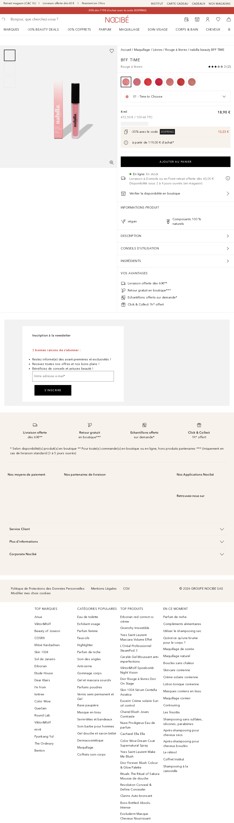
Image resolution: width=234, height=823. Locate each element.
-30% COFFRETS (79, 29)
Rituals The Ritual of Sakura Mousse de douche (140, 776)
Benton (39, 750)
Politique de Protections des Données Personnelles (48, 588)
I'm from (40, 687)
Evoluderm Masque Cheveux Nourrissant (135, 816)
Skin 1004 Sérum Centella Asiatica (138, 692)
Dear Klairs (42, 680)
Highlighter (85, 645)
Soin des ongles (89, 659)
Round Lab (42, 715)
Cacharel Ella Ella (132, 734)
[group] (10, 68)
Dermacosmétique (90, 740)
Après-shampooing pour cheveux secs (181, 733)
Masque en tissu (89, 712)
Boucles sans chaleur (178, 663)
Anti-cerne (84, 666)
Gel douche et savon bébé (96, 733)
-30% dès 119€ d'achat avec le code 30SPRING (117, 10)
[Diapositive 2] (9, 68)
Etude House (43, 673)
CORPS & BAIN (187, 29)
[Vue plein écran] (111, 162)
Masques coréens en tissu (182, 691)
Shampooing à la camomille (175, 769)
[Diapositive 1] (9, 55)
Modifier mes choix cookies (31, 593)
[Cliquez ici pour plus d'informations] (126, 142)
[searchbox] (42, 19)
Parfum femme (87, 631)
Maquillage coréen (176, 698)
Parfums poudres (89, 687)
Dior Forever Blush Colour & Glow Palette (139, 765)
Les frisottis (171, 712)
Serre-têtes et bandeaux (94, 719)
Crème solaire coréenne (180, 677)
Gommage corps (89, 673)
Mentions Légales (104, 588)
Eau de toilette (87, 617)
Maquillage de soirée (178, 649)
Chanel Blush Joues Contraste (134, 714)
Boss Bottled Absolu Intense (135, 805)
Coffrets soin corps (91, 754)
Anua (38, 617)
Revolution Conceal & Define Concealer (135, 787)
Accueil (126, 50)
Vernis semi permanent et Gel (95, 696)
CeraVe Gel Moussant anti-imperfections (139, 659)
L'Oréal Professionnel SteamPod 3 (135, 648)
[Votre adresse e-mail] (73, 376)
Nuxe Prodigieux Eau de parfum (137, 725)
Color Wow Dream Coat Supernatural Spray (137, 743)
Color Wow (42, 701)
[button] (117, 529)
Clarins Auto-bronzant (136, 796)
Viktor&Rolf (42, 624)
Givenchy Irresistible (134, 628)
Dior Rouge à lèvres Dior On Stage (138, 681)
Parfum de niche (89, 652)
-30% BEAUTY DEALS (43, 29)
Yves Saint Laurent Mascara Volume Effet (136, 637)
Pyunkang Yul (44, 736)
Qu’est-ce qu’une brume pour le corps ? (180, 640)
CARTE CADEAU (177, 3)
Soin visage (158, 29)
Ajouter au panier (176, 161)
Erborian (40, 666)
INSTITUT (157, 3)
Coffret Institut (173, 759)
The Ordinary (44, 743)
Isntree (39, 694)
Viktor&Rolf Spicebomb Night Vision (137, 670)
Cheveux (213, 29)
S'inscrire (53, 390)
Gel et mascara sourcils (94, 680)
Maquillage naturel (176, 656)
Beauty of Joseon (47, 631)
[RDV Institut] (186, 19)
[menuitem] (14, 29)
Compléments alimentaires (182, 624)
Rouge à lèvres (176, 50)
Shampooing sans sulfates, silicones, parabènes (183, 722)
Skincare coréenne (176, 670)
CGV (126, 588)
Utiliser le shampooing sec (182, 631)
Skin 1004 (41, 652)
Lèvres (157, 50)
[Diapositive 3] (9, 81)
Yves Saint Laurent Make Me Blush (138, 754)
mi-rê (37, 729)
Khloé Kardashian (47, 645)
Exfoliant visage (88, 624)
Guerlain (40, 708)
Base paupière (88, 705)
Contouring (171, 705)
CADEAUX (198, 3)
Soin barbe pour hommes (95, 726)
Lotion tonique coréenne (181, 684)
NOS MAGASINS (219, 3)
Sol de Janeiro (45, 659)
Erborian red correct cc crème (137, 619)
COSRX (39, 638)
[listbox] (175, 96)
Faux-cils (83, 638)
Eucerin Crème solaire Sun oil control (139, 703)
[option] (126, 82)
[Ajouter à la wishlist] (111, 51)
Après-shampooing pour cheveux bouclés (181, 743)
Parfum (105, 29)
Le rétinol (170, 752)
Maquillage (129, 29)
